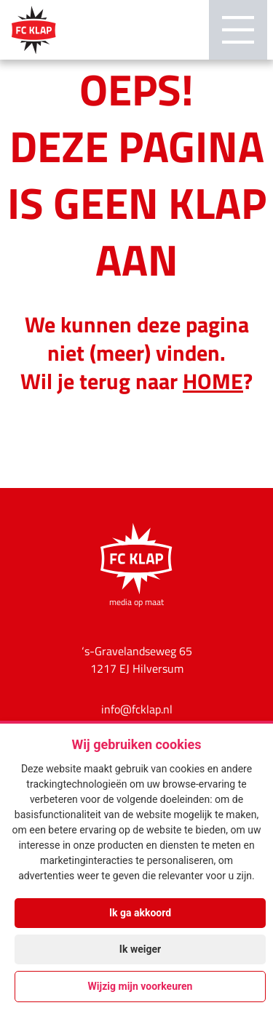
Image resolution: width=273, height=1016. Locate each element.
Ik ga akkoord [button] (140, 913)
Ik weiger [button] (140, 949)
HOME (213, 380)
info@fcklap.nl (137, 709)
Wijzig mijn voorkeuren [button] (140, 986)
